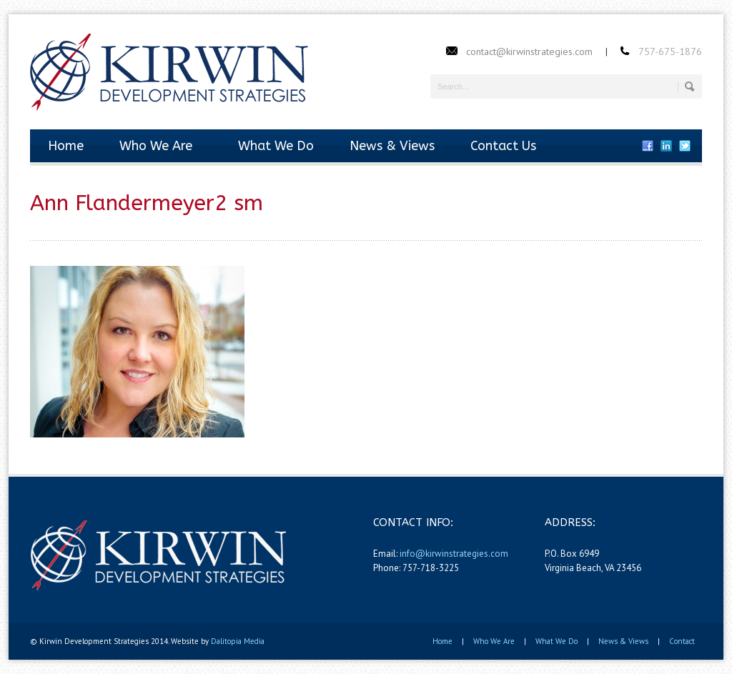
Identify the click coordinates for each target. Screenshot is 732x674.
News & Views (392, 146)
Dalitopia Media (237, 641)
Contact (682, 641)
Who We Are (155, 146)
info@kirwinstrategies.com (454, 553)
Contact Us (503, 146)
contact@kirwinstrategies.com (529, 51)
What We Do (271, 145)
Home (66, 146)
